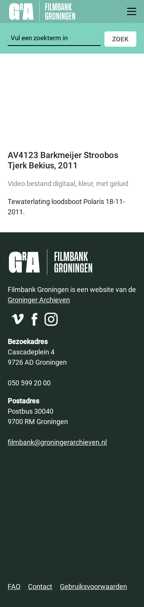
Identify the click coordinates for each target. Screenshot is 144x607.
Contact (40, 586)
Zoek (120, 38)
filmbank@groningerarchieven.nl (57, 442)
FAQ (14, 586)
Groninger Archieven (39, 299)
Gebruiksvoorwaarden (93, 586)
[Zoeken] (54, 38)
